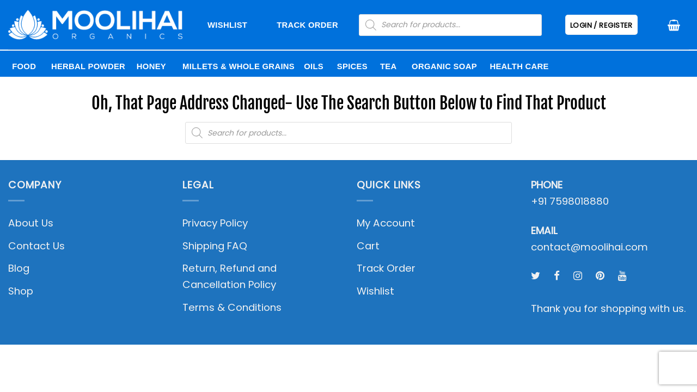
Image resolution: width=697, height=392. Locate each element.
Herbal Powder (88, 66)
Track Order (307, 25)
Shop (20, 291)
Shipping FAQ (214, 246)
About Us (30, 223)
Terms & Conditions (232, 307)
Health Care (519, 66)
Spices (352, 66)
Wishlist (227, 25)
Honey (151, 66)
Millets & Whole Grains (238, 66)
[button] (674, 25)
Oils (313, 66)
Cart (368, 246)
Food (24, 66)
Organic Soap (444, 66)
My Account (386, 223)
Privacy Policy (215, 223)
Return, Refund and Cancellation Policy (229, 276)
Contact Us (36, 246)
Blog (18, 268)
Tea (388, 66)
